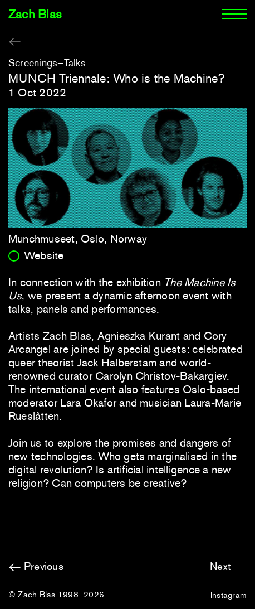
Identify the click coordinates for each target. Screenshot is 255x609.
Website (44, 255)
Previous (43, 566)
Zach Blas (35, 14)
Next (220, 566)
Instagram (228, 595)
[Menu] (234, 14)
